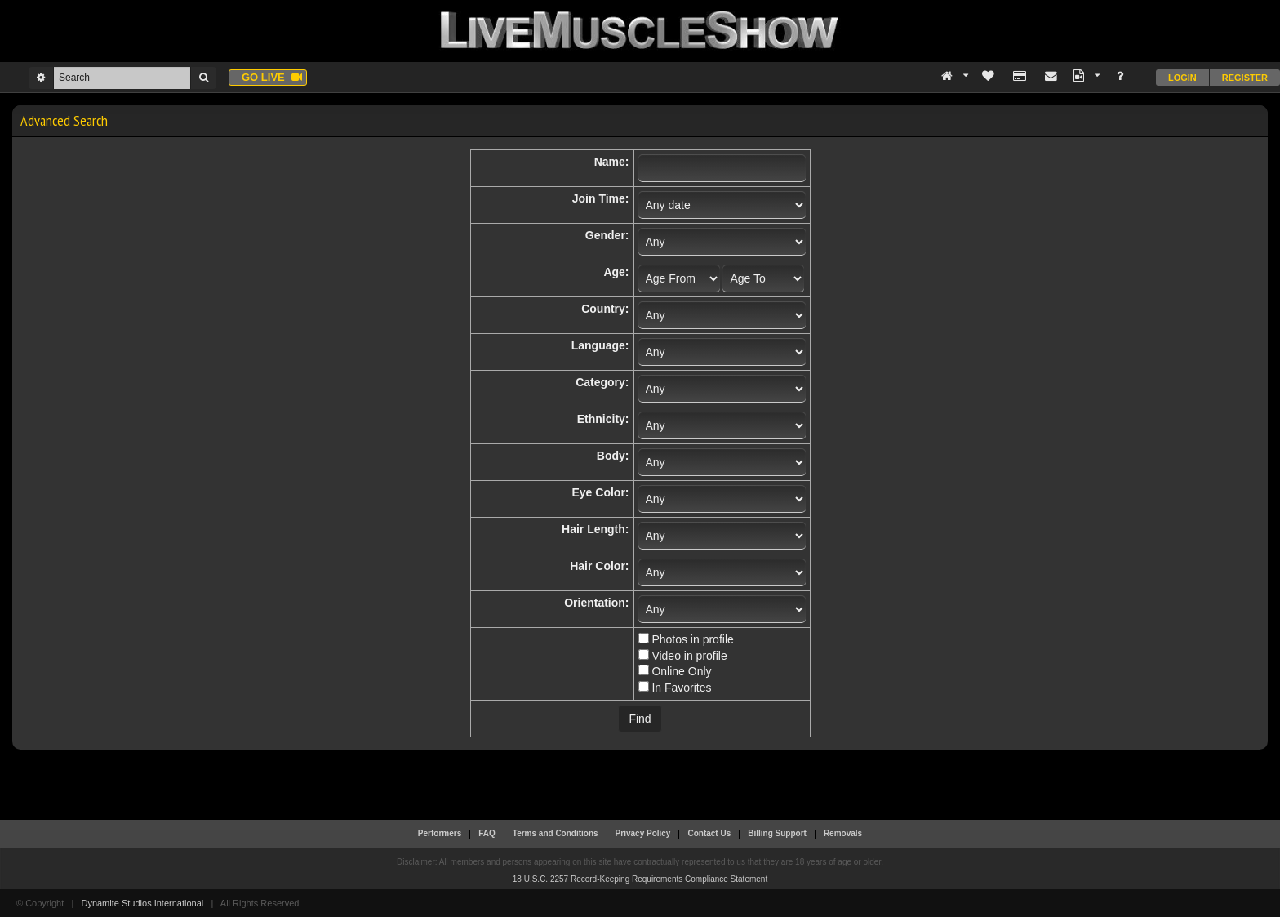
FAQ (487, 833)
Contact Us (709, 833)
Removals (843, 833)
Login (1182, 77)
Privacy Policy (643, 833)
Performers (439, 833)
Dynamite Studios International (142, 903)
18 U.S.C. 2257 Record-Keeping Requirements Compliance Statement (640, 879)
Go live (272, 77)
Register (1245, 77)
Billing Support (777, 833)
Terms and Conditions (555, 833)
